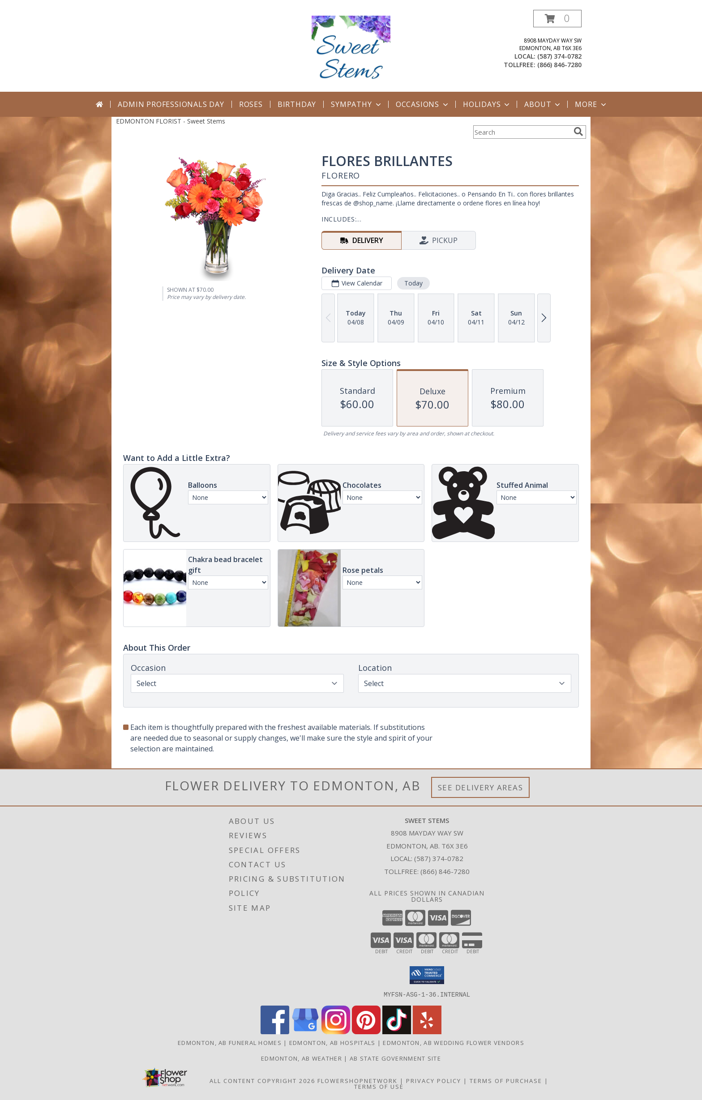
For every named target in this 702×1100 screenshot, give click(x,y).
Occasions (423, 104)
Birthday (297, 104)
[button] (557, 18)
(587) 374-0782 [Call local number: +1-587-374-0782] (559, 56)
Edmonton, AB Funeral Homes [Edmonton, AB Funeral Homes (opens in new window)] (230, 1042)
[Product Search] (521, 132)
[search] (578, 131)
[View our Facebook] (275, 1031)
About (543, 104)
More (591, 104)
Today (413, 283)
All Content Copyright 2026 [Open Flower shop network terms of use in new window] (262, 1080)
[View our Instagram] (335, 1031)
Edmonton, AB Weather (301, 1058)
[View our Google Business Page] (305, 1031)
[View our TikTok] (396, 1031)
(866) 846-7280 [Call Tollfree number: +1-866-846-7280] (445, 871)
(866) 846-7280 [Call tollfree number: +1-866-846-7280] (559, 64)
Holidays (487, 104)
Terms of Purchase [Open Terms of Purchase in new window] (506, 1080)
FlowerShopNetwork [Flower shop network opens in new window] (357, 1080)
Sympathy (356, 104)
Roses (251, 104)
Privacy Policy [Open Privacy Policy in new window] (433, 1080)
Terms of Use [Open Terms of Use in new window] (379, 1086)
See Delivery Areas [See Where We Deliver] (480, 787)
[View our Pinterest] (366, 1031)
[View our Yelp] (427, 1031)
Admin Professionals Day (171, 104)
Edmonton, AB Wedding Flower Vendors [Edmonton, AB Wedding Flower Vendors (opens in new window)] (453, 1042)
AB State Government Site (395, 1058)
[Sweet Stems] (351, 51)
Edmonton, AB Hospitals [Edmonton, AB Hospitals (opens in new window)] (332, 1042)
